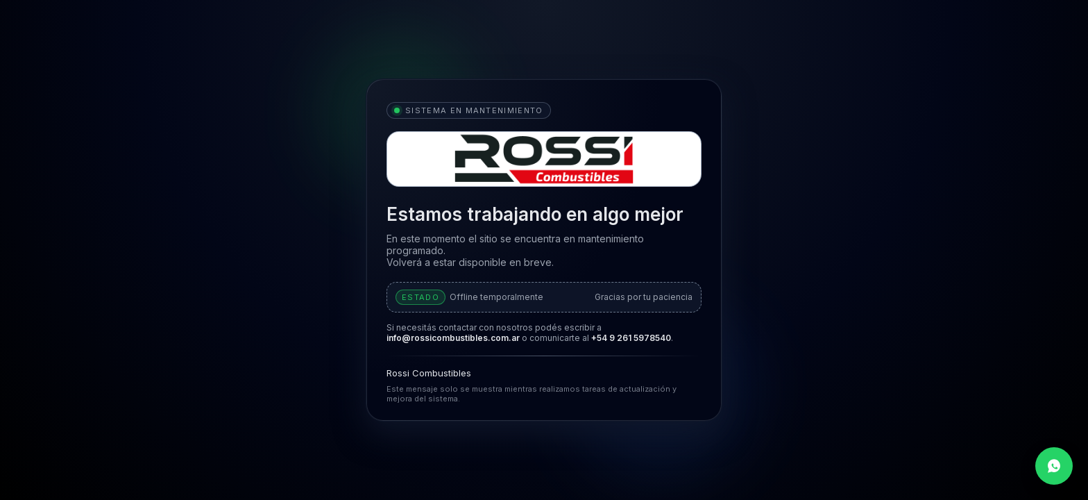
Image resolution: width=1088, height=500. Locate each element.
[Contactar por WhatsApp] (1054, 466)
